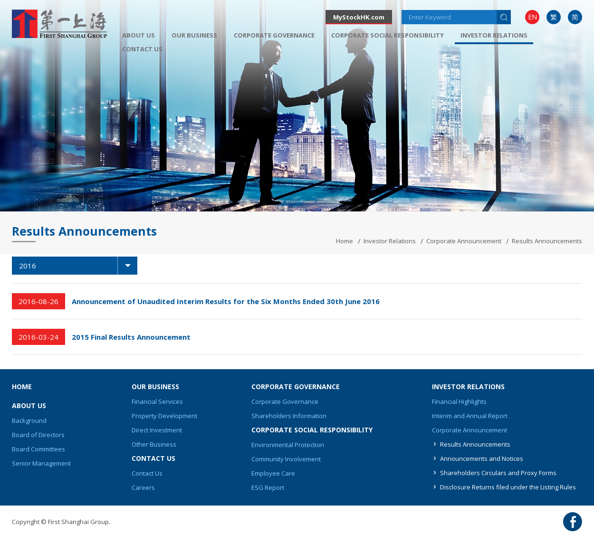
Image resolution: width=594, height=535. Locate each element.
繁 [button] (553, 16)
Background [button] (29, 420)
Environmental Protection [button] (287, 444)
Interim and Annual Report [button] (470, 415)
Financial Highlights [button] (459, 401)
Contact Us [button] (142, 49)
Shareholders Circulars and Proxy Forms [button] (498, 472)
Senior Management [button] (41, 463)
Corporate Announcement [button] (469, 430)
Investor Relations (390, 241)
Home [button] (22, 386)
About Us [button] (138, 35)
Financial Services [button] (157, 401)
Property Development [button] (164, 415)
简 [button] (575, 16)
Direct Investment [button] (157, 430)
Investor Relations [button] (493, 35)
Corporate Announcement (463, 241)
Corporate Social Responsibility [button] (387, 35)
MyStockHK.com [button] (358, 17)
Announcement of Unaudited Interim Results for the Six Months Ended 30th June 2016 (226, 301)
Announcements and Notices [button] (481, 458)
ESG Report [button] (267, 487)
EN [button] (532, 16)
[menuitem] (532, 17)
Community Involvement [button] (286, 459)
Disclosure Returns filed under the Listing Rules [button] (508, 487)
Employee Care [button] (273, 473)
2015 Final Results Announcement (131, 337)
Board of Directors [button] (38, 434)
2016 (78, 266)
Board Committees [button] (38, 449)
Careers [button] (143, 487)
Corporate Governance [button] (274, 35)
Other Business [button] (154, 444)
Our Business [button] (194, 35)
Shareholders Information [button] (288, 415)
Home (344, 241)
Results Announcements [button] (475, 444)
